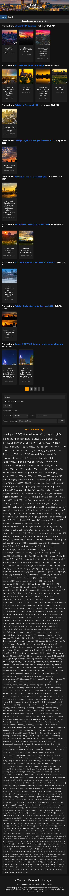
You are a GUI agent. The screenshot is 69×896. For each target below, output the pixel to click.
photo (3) (16, 815)
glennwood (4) (33, 794)
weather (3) (24, 846)
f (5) (50, 736)
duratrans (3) (54, 815)
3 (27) (12, 520)
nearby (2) (50, 869)
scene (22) (57, 536)
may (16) (33, 572)
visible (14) (36, 587)
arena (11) (54, 623)
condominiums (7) (10, 676)
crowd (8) (30, 659)
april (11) (48, 614)
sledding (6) (24, 713)
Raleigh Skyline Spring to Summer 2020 (34, 306)
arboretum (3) (15, 862)
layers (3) (31, 818)
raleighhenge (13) (18, 605)
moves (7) (49, 679)
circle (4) (55, 786)
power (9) (15, 644)
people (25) (28, 526)
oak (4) (44, 802)
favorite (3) (34, 808)
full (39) (6, 493)
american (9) (20, 647)
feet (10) (30, 629)
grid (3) (61, 862)
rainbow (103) (10, 461)
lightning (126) (11, 454)
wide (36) (33, 497)
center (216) (21, 442)
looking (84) (19, 465)
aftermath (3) (17, 849)
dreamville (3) (54, 864)
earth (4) (51, 802)
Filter (61, 421)
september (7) (59, 679)
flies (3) (41, 820)
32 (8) (12, 665)
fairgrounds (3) (51, 844)
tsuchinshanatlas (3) (25, 867)
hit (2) (20, 872)
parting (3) (21, 823)
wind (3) (14, 836)
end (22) (41, 540)
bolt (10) (31, 638)
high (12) (30, 608)
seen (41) (59, 490)
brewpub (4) (22, 786)
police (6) (22, 711)
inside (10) (40, 638)
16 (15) (18, 584)
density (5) (56, 736)
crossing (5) (42, 727)
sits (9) (50, 647)
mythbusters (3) (45, 849)
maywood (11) (22, 617)
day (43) (31, 490)
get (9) (48, 650)
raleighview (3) (7, 831)
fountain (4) (40, 786)
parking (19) (8, 559)
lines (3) (41, 808)
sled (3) (5, 841)
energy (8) (19, 662)
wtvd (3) (61, 815)
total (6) (5, 705)
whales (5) (6, 738)
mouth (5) (14, 738)
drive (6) (63, 696)
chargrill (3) (6, 823)
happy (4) (36, 763)
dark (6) (49, 708)
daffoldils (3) (48, 862)
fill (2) (44, 869)
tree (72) (19, 469)
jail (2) (4, 869)
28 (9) (51, 641)
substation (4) (7, 758)
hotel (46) (50, 483)
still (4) (41, 777)
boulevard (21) (23, 549)
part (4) (5, 761)
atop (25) (42, 523)
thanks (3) (17, 818)
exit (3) (17, 844)
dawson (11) (57, 614)
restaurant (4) (7, 791)
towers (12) (30, 605)
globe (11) (6, 617)
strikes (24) (55, 530)
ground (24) (44, 530)
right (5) (33, 733)
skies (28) (36, 513)
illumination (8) (56, 662)
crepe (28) (26, 513)
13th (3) (12, 864)
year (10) (22, 629)
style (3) (36, 838)
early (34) (27, 500)
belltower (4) (7, 797)
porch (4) (42, 755)
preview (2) (18, 869)
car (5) (50, 722)
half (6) (48, 711)
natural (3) (53, 854)
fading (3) (33, 864)
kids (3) (31, 846)
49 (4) (15, 786)
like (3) (39, 828)
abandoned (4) (38, 788)
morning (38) (40, 493)
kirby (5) (56, 750)
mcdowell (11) (18, 614)
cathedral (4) (37, 802)
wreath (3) (54, 849)
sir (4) (44, 761)
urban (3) (6, 808)
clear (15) (54, 578)
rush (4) (29, 763)
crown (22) (31, 540)
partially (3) (55, 818)
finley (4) (59, 794)
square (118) (49, 454)
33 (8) (30, 670)
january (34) (38, 500)
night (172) (35, 442)
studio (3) (30, 815)
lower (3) (42, 851)
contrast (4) (7, 769)
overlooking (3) (45, 841)
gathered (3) (35, 810)
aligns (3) (56, 862)
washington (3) (15, 813)
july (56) (28, 476)
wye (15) (46, 578)
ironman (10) (32, 641)
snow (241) (54, 438)
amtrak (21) (36, 546)
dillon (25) (57, 526)
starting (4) (59, 788)
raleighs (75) (50, 465)
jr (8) (12, 662)
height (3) (45, 815)
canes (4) (27, 791)
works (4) (37, 774)
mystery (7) (20, 673)
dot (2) (45, 867)
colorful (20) (42, 556)
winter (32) (44, 503)
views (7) (28, 673)
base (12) (12, 608)
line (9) (26, 656)
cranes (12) (39, 608)
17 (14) (58, 584)
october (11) (16, 623)
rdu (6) (49, 696)
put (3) (26, 826)
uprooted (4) (33, 755)
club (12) (61, 608)
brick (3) (43, 810)
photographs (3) (8, 818)
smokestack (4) (56, 797)
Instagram (48, 880)
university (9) (30, 650)
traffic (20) (15, 556)
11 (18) (63, 565)
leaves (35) (8, 500)
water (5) (6, 741)
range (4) (21, 805)
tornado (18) (56, 562)
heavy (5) (36, 738)
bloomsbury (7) (26, 679)
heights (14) (56, 587)
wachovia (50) (43, 479)
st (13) (22, 599)
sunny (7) (14, 693)
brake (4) (24, 758)
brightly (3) (37, 823)
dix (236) (8, 442)
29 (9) (5, 650)
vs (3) (16, 867)
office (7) (50, 685)
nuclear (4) (37, 761)
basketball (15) (9, 581)
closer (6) (36, 711)
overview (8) (49, 665)
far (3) (47, 820)
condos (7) (22, 676)
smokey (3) (32, 813)
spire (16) (62, 572)
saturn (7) (38, 693)
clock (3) (52, 823)
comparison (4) (21, 755)
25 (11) (60, 617)
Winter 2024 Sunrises (25, 26)
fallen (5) (44, 741)
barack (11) (50, 620)
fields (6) (14, 708)
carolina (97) (38, 461)
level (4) (18, 761)
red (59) (19, 476)
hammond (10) (53, 635)
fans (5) (50, 730)
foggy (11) (45, 623)
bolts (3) (36, 849)
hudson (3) (14, 854)
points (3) (6, 826)
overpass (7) (7, 685)
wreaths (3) (29, 823)
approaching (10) (18, 632)
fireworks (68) (56, 469)
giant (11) (31, 620)
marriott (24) (21, 533)
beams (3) (23, 838)
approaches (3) (40, 818)
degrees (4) (35, 799)
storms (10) (50, 638)
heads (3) (21, 833)
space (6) (58, 705)
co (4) (33, 783)
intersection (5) (8, 733)
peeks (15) (31, 578)
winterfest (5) (53, 741)
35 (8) (56, 670)
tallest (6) (47, 699)
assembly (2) (13, 872)
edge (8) (6, 665)
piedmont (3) (51, 859)
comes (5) (55, 747)
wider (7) (58, 685)
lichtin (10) (15, 635)
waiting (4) (6, 763)
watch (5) (29, 738)
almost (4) (23, 766)
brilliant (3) (27, 856)
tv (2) (8, 869)
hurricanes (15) (9, 584)
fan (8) (14, 659)
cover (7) (12, 688)
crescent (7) (30, 688)
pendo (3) (45, 864)
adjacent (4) (57, 766)
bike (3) (36, 841)
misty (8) (36, 670)
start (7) (43, 685)
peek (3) (28, 833)
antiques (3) (53, 826)
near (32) (7, 503)
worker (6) (28, 702)
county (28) (49, 510)
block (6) (12, 705)
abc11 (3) (23, 815)
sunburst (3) (47, 846)
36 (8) (61, 670)
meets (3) (54, 841)
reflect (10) (42, 635)
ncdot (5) (21, 725)
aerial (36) (53, 497)
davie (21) (7, 546)
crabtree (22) (8, 543)
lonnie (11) (26, 623)
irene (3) (24, 818)
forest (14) (7, 590)
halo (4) (38, 783)
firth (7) (50, 690)
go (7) (13, 682)
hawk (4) (12, 788)
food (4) (14, 805)
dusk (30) (50, 507)
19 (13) (16, 599)
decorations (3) (8, 851)
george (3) (6, 813)
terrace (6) (14, 711)
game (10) (33, 626)
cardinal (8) (14, 670)
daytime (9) (7, 656)
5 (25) (49, 526)
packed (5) (6, 747)
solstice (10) (43, 641)
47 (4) (43, 774)
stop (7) (55, 682)
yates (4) (16, 797)
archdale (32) (57, 500)
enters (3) (56, 851)
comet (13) (19, 602)
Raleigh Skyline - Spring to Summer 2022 (34, 141)
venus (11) (7, 620)
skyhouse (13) (47, 602)
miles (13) (51, 596)
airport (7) (40, 676)
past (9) (13, 653)
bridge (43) (21, 490)
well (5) (25, 727)
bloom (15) (13, 578)
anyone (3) (6, 846)
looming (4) (58, 791)
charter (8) (50, 667)
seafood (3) (59, 808)
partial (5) (62, 747)
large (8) (59, 667)
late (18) (23, 565)
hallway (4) (61, 777)
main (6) (6, 711)
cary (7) (47, 688)
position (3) (18, 820)
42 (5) (20, 741)
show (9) (6, 653)
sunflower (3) (25, 862)
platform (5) (7, 727)
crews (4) (6, 780)
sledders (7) (7, 690)
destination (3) (28, 859)
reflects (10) (58, 629)
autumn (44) (9, 490)
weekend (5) (7, 719)
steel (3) (48, 818)
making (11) (40, 620)
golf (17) (45, 569)
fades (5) (6, 750)
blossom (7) (58, 690)
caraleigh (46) (38, 483)
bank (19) (18, 559)
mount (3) (6, 859)
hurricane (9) (41, 647)
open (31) (7, 507)
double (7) (21, 688)
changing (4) (7, 777)
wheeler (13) (8, 599)
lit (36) (62, 497)
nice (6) (60, 702)
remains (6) (31, 699)
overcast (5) (16, 736)
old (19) (62, 556)
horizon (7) (28, 682)
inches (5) (23, 752)
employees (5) (32, 722)
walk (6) (51, 705)
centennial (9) (8, 647)
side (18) (16, 565)
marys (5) (59, 738)
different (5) (61, 727)
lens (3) (36, 836)
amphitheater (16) (32, 575)
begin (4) (55, 780)
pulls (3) (59, 859)
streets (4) (31, 786)
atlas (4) (25, 761)
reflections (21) (48, 546)
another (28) (47, 513)
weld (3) (11, 867)
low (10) (59, 638)
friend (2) (39, 869)
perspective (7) (33, 685)
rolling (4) (16, 758)
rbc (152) (30, 446)
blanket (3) (30, 844)
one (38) (29, 493)
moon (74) (8, 469)
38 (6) (19, 705)
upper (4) (39, 772)
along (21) (43, 543)
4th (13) (28, 602)
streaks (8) (40, 662)
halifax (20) (20, 553)
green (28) (60, 510)
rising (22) (61, 540)
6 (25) (19, 530)
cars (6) (29, 711)
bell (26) (19, 523)
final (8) (29, 667)
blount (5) (18, 733)
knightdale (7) (56, 688)
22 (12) (5, 611)
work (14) (27, 587)
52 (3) (12, 820)
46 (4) (14, 769)
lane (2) (25, 869)
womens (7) (47, 693)
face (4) (5, 788)
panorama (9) (36, 653)
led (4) (52, 783)
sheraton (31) (39, 507)
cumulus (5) (15, 752)
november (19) (27, 562)
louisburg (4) (7, 766)
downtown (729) (34, 434)
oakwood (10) (8, 638)
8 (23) (27, 536)
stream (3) (45, 805)
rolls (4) (48, 780)
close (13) (28, 593)
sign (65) (22, 472)
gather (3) (45, 823)
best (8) (6, 667)
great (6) (39, 699)
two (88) (7, 465)
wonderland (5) (40, 744)
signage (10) (39, 632)
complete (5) (17, 727)
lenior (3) (5, 844)
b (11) (45, 617)
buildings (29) (36, 510)
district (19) (27, 559)
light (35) (18, 500)
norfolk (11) (21, 620)
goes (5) (23, 722)
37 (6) (61, 699)
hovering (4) (7, 772)
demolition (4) (61, 783)
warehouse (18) (45, 565)
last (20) (40, 553)
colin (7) (43, 690)
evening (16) (18, 575)
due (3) (18, 864)
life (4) (52, 788)
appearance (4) (21, 794)
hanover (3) (13, 808)
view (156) (8, 446)
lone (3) (46, 854)
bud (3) (62, 846)
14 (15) (5, 578)
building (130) (41, 450)
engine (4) (56, 761)
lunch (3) (30, 836)
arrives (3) (49, 836)
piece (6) (22, 699)
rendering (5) (39, 725)
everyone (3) (15, 846)
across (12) (47, 605)
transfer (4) (6, 805)
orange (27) (47, 517)
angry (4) (15, 802)
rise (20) (6, 556)
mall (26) (26, 520)
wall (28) (6, 517)
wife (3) (42, 836)
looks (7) (54, 673)
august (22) (32, 543)
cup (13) (60, 599)
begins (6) (6, 708)
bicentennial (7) (9, 673)
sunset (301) (39, 438)
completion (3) (7, 815)
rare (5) (43, 738)
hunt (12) (57, 605)
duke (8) (40, 665)
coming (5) (44, 736)
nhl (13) (20, 593)
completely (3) (52, 838)
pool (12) (22, 611)
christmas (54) (10, 479)
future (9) (12, 650)
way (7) (5, 688)
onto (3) (16, 838)
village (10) (42, 626)
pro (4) (39, 797)
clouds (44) (41, 486)
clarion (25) (8, 526)
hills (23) (37, 533)
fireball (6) (57, 713)
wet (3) (62, 818)
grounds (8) (14, 667)
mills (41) (50, 490)
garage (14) (17, 587)
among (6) (41, 708)
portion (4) (20, 769)
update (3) (6, 854)
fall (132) (20, 450)
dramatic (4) (7, 802)
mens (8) (23, 670)
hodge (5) (57, 730)
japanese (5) (45, 747)
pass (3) (13, 828)
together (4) (33, 777)
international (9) (50, 644)
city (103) (48, 458)
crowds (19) (53, 556)
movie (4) (46, 797)
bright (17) (7, 572)
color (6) (56, 696)
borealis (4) (44, 794)
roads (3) (43, 859)
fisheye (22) (8, 540)
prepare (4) (48, 772)
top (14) (15, 590)
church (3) (49, 833)
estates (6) (14, 699)
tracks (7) (40, 688)
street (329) (24, 438)
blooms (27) (25, 517)
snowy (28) (59, 513)
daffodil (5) (39, 750)
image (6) (6, 699)
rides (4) (34, 791)
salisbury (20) (9, 553)
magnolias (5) (36, 719)
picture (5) (52, 719)
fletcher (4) (35, 766)
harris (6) (55, 699)
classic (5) (26, 733)
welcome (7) (46, 682)
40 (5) (39, 733)
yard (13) (36, 593)
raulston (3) (6, 862)
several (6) (6, 702)
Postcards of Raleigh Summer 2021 (32, 224)
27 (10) (24, 638)
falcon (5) (31, 752)
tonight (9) (7, 659)
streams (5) (43, 722)
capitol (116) (9, 458)
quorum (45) (9, 486)
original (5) (33, 727)
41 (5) (30, 736)
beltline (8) (20, 665)
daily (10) (22, 641)
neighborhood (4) (53, 769)
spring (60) (8, 476)
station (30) (61, 507)
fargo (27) (36, 517)
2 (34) (47, 500)
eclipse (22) (51, 540)
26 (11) (14, 620)
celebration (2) (37, 867)
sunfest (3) (39, 862)
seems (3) (62, 836)
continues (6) (51, 702)
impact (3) (6, 833)
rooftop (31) (17, 507)
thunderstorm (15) (24, 581)
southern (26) (47, 520)
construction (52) (26, 479)
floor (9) (20, 653)
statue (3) (24, 813)
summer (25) (40, 526)
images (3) (6, 820)
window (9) (38, 644)
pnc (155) (20, 446)
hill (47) (27, 483)
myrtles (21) (25, 546)
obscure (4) (28, 788)
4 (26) (18, 520)
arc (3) (44, 844)
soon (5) (6, 725)
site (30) (6, 510)
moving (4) (42, 769)
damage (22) (37, 536)
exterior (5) (51, 738)
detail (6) (6, 713)
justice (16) (42, 572)
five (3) (11, 844)
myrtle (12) (7, 614)
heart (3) (13, 856)
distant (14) (24, 590)
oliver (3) (47, 856)
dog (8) (35, 667)
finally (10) (32, 635)
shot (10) (6, 635)
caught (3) (57, 833)
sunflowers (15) (38, 584)
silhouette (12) (51, 608)
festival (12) (13, 611)
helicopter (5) (55, 733)
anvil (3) (50, 828)
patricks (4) (44, 799)
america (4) (7, 774)
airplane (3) (50, 810)
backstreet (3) (7, 849)
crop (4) (12, 761)
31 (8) (47, 662)
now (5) (14, 730)
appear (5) (22, 730)
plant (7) (20, 682)
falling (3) (36, 859)
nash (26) (35, 520)
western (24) (8, 533)
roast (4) (13, 780)
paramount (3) (27, 851)
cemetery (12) (40, 611)
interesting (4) (18, 791)
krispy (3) (35, 833)
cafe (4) (34, 769)
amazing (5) (14, 750)
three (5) (27, 719)
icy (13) (45, 599)
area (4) (46, 777)
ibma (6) (6, 716)
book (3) (40, 856)
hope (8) (6, 670)
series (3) (24, 831)
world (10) (48, 629)
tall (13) (37, 596)
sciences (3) (62, 854)
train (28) (7, 513)
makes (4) (22, 763)
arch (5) (60, 719)
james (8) (6, 662)
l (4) (29, 766)
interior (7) (23, 693)
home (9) (29, 644)
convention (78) (35, 465)
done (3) (32, 826)
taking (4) (41, 780)
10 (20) (48, 553)
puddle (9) (61, 656)
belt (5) (36, 730)
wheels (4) (29, 774)
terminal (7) (31, 676)
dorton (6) (40, 713)
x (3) (54, 813)
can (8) (53, 659)
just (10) (29, 632)
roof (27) (15, 517)
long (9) (33, 656)
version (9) (58, 647)
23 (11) (13, 617)
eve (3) (39, 864)
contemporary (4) (9, 755)
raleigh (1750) (12, 434)
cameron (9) (60, 641)
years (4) (61, 786)
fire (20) (32, 556)
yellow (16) (52, 572)
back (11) (32, 617)
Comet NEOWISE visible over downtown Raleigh (39, 344)
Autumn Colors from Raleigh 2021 (31, 177)
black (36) (43, 497)
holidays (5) (7, 730)
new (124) (25, 454)
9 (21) (42, 549)
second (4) (6, 783)
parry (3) (38, 844)
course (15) (37, 581)
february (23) (8, 536)
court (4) (18, 799)
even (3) (38, 826)
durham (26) (8, 523)
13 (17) (14, 572)
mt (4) (47, 788)
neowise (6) (59, 716)
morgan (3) (13, 833)
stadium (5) (36, 747)
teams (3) (62, 864)
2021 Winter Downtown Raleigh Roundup (35, 262)
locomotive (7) (38, 679)
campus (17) (17, 569)
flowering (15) (48, 581)
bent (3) (19, 810)
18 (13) (43, 596)
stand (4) (53, 777)
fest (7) (30, 693)
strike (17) (7, 569)
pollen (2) (6, 872)
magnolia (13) (8, 602)
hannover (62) (50, 472)
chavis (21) (34, 549)
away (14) (46, 587)
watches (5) (51, 727)
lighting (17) (36, 569)
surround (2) (32, 869)
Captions (9, 402)
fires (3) (10, 838)
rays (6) (29, 716)
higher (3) (20, 826)
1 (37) (25, 497)
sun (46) (60, 483)
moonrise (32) (31, 503)
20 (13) (28, 599)
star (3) (38, 805)
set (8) (22, 667)
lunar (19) (45, 559)
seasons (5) (30, 725)
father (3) (45, 826)
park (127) (55, 450)
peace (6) (55, 711)
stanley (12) (51, 611)
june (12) (30, 611)
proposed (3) (61, 844)
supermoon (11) (37, 614)
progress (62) (35, 472)
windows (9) (57, 650)
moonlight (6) (43, 705)
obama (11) (59, 620)
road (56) (37, 476)
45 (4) (30, 761)
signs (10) (48, 632)
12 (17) (61, 569)
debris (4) (57, 755)
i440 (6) (42, 702)
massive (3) (6, 828)
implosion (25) (9, 530)
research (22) (20, 540)
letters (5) (54, 725)
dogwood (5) (18, 744)
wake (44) (20, 486)
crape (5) (56, 744)
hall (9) (27, 653)
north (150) (42, 446)
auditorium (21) (9, 549)
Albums (19, 402)
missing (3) (26, 810)
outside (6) (22, 708)
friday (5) (46, 733)
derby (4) (28, 802)
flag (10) (18, 638)
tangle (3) (30, 841)
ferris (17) (54, 569)
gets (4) (15, 777)
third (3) (25, 820)
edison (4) (45, 783)
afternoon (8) (29, 662)
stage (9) (20, 650)
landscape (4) (48, 791)
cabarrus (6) (14, 713)
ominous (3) (59, 810)
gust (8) (42, 667)
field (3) (41, 854)
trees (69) (43, 469)
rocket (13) (36, 602)
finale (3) (30, 838)
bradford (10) (53, 626)
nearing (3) (60, 813)
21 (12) (5, 608)
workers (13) (18, 596)
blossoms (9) (61, 653)
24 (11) (39, 617)
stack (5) (16, 722)
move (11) (6, 623)
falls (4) (40, 791)
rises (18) (38, 562)
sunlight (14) (46, 590)
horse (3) (43, 838)
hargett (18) (33, 565)
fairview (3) (61, 841)
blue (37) (57, 493)
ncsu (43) (40, 490)
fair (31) (53, 503)
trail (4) (21, 802)
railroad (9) (40, 650)
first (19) (6, 562)
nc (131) (29, 450)
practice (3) (61, 826)
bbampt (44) (53, 486)
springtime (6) (23, 696)
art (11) (27, 614)
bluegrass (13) (60, 602)
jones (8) (58, 665)
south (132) (9, 450)
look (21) (15, 546)
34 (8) (50, 670)
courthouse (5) (34, 741)
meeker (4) (45, 763)
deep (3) (33, 828)
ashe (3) (27, 808)
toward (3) (28, 854)
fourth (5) (22, 750)
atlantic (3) (48, 831)
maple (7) (6, 693)
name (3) (49, 851)
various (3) (52, 805)
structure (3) (32, 831)
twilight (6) (6, 696)
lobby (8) (60, 659)
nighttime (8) (30, 665)
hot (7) (15, 685)
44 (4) (40, 758)
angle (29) (24, 510)
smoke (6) (42, 696)
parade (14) (35, 590)
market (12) (21, 608)
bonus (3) (59, 823)
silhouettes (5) (8, 744)
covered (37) (16, 497)
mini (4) (48, 786)
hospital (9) (30, 647)
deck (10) (14, 629)
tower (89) (52, 461)
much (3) (13, 826)
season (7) (6, 682)
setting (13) (29, 596)
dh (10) (5, 641)
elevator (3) (37, 815)
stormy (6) (56, 708)
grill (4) (19, 780)
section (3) (16, 831)
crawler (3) (57, 828)
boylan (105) (36, 458)
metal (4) (49, 755)
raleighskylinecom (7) (11, 679)
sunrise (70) (30, 469)
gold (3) (44, 828)
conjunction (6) (48, 716)
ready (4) (21, 774)
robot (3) (34, 856)
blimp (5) (43, 730)
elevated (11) (36, 623)
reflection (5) (16, 747)
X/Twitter (20, 880)
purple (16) (7, 575)
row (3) (5, 838)
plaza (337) (9, 438)
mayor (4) (53, 763)
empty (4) (19, 788)
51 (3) (46, 808)
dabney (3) (55, 846)
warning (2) (59, 867)
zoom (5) (13, 741)
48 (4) (28, 783)
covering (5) (48, 750)
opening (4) (26, 799)
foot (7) (47, 673)
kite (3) (23, 841)
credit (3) (49, 813)
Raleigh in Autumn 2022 (26, 105)
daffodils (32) (18, 503)
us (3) (19, 828)
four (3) (5, 867)
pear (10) (6, 629)
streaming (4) (48, 758)
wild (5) (24, 736)
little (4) (25, 780)
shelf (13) (52, 599)
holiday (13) (36, 599)
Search (7, 406)
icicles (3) (11, 841)
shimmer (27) (59, 517)
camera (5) (13, 725)
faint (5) (22, 738)
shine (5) (36, 736)
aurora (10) (13, 641)
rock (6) (34, 705)
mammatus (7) (18, 690)
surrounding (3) (27, 849)
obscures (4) (58, 758)
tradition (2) (58, 869)
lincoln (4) (6, 794)
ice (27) (6, 520)
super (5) (56, 722)
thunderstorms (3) (16, 859)
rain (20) (24, 556)
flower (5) (6, 752)
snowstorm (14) (9, 593)
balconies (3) (22, 836)
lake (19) (36, 559)
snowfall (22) (20, 543)
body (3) (5, 810)
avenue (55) (56, 476)
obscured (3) (41, 813)
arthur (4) (23, 797)
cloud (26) (59, 520)
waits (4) (28, 769)
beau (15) (22, 578)
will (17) (27, 569)
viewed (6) (33, 696)
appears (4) (53, 799)
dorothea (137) (58, 446)
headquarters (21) (56, 543)
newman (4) (32, 797)
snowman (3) (55, 856)
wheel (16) (45, 575)
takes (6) (36, 702)
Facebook (34, 880)
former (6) (26, 705)
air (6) (43, 711)
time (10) (6, 632)
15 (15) (39, 578)
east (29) (15, 510)
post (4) (49, 761)
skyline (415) (54, 434)
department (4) (8, 799)
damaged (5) (7, 722)
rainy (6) (14, 696)
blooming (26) (30, 523)
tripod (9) (6, 644)
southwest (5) (18, 719)
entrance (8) (40, 659)
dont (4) (14, 774)
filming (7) (35, 690)
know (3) (36, 851)
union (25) (51, 523)
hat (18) (56, 565)
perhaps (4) (56, 774)
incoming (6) (31, 708)
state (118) (36, 454)
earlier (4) (56, 772)
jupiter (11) (7, 626)
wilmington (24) (30, 530)
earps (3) (52, 808)
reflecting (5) (26, 747)
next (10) (23, 635)
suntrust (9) (42, 656)
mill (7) (28, 690)
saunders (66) (10, 472)
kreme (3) (42, 833)
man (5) (49, 744)
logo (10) (57, 632)
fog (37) (6, 497)
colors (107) (22, 458)
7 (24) (30, 533)
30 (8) (48, 659)
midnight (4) (23, 777)
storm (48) (18, 483)
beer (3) (35, 854)
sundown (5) (29, 744)
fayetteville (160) (51, 442)
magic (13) (55, 593)
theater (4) (33, 780)
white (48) (56, 479)
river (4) (48, 774)
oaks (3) (21, 854)
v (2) (12, 869)
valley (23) (19, 536)
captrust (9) (17, 656)
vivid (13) (6, 605)
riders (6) (48, 713)
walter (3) (53, 820)
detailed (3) (25, 828)
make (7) (37, 682)
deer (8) (44, 670)
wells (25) (18, 526)
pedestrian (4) (49, 752)
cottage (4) (59, 802)
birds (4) (15, 766)
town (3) (55, 836)
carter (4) (52, 794)
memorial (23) (59, 533)
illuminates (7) (38, 673)
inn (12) (60, 611)
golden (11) (52, 617)
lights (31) (27, 507)
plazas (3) (56, 831)
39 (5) (47, 725)
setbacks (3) (7, 836)
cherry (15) (26, 584)
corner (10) (38, 629)
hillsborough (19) (57, 559)
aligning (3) (25, 864)
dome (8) (21, 659)
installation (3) (34, 820)
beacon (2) (51, 867)
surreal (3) (6, 856)
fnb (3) (33, 862)
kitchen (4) (21, 783)
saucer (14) (7, 587)
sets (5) (25, 741)
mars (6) (33, 713)
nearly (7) (22, 685)
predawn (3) (38, 846)
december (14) (58, 590)
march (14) (50, 584)
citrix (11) (24, 626)
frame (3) (21, 808)
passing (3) (40, 831)
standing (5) (7, 736)
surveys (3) (12, 810)
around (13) (7, 596)
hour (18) (46, 562)
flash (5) (45, 719)
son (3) (63, 851)
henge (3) (6, 864)
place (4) (15, 772)
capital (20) (51, 549)
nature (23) (47, 533)
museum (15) (56, 575)
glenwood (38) (17, 493)
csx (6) (55, 693)
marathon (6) (20, 716)
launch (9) (52, 656)
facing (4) (23, 772)
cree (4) (13, 783)
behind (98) (24, 461)
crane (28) (16, 513)
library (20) (31, 553)
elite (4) (27, 805)
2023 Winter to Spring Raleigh (29, 65)
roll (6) (12, 716)
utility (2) (25, 872)
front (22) (48, 536)
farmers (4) (31, 772)
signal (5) (30, 730)
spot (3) (17, 841)
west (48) (7, 483)
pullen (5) (30, 750)
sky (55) (46, 476)
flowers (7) (49, 676)
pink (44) (30, 486)
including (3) (18, 851)
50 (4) (33, 805)
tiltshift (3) (23, 844)
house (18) (7, 565)
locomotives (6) (17, 702)
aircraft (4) (39, 752)
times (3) (14, 823)
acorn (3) (20, 856)
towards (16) (23, 572)
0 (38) (49, 493)
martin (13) (45, 593)
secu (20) (56, 553)
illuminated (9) (49, 653)
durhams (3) (61, 820)
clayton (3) (60, 805)
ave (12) (39, 605)
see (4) (13, 794)
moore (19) (15, 562)
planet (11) (16, 626)
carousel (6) (37, 716)
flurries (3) (61, 838)
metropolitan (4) (46, 766)
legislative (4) (7, 786)
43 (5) (62, 750)
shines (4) (14, 763)
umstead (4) (33, 758)
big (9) (22, 644)
